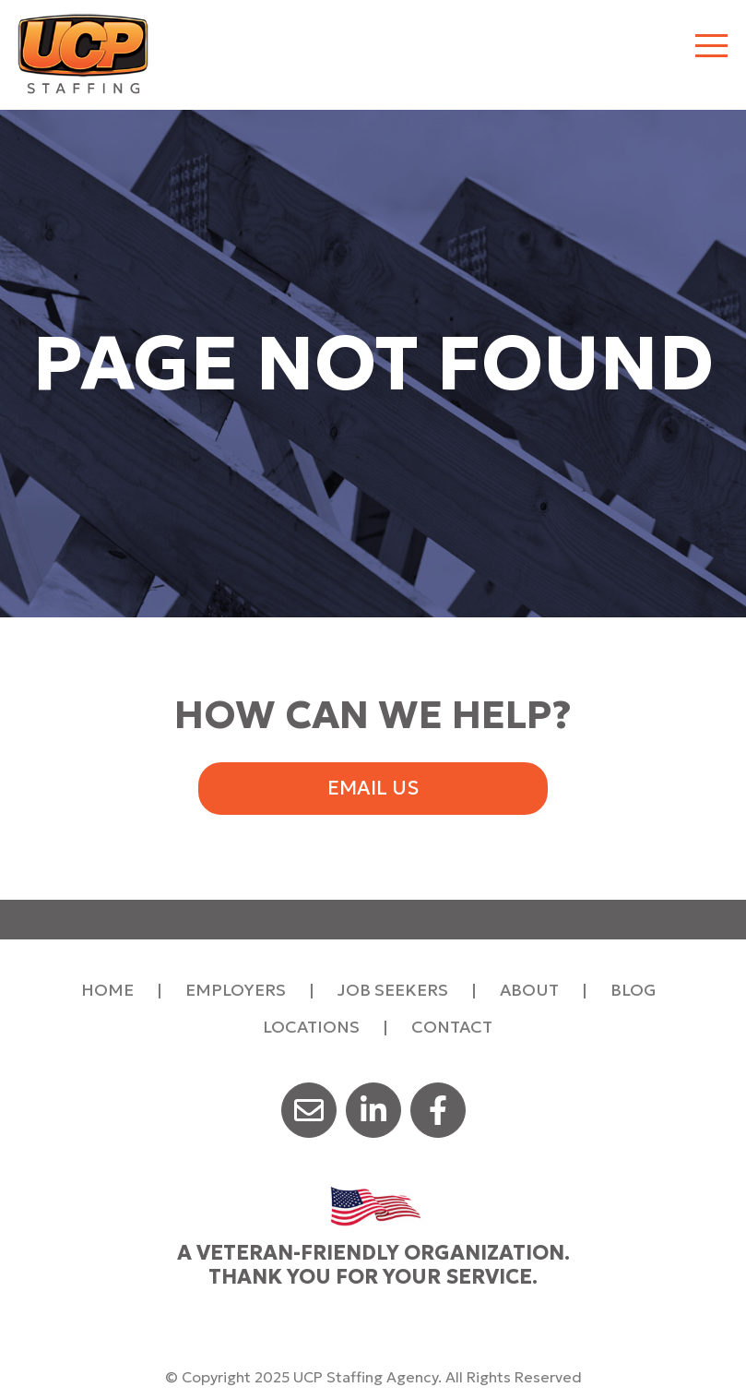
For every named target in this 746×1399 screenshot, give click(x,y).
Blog (633, 989)
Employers (235, 989)
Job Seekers (392, 989)
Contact (451, 1026)
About (529, 989)
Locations (311, 1026)
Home (107, 989)
